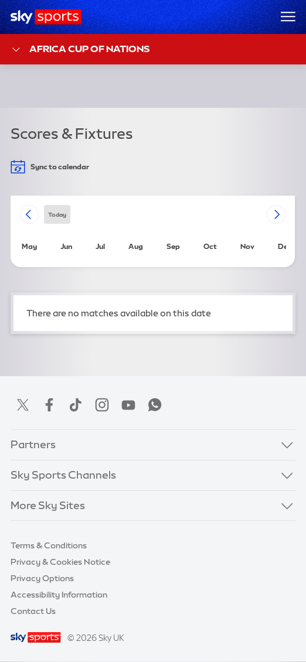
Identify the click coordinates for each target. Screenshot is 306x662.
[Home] (46, 17)
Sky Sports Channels (63, 475)
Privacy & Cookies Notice (60, 562)
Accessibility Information (59, 595)
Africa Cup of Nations (80, 49)
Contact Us (33, 611)
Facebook (49, 404)
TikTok (75, 404)
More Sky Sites (48, 505)
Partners (33, 444)
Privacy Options (42, 578)
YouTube (128, 404)
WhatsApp (154, 404)
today (57, 214)
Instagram (102, 404)
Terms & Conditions (49, 545)
